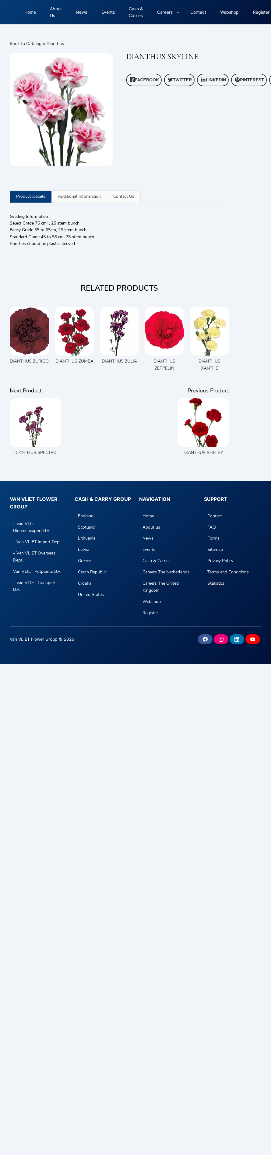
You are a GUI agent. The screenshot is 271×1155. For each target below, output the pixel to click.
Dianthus (55, 43)
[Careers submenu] (178, 12)
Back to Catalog (26, 43)
